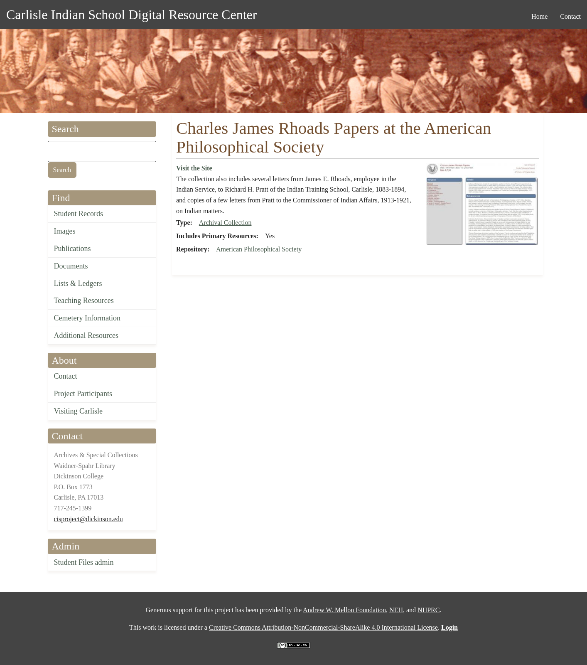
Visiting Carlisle (78, 411)
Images (65, 231)
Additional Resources (86, 335)
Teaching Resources (84, 300)
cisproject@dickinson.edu (88, 518)
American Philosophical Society (259, 249)
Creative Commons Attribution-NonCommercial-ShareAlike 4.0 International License (323, 627)
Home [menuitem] (539, 16)
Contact (65, 376)
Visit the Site (194, 168)
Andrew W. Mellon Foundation (344, 609)
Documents (71, 266)
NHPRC (429, 609)
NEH (396, 609)
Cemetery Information (87, 318)
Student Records (78, 213)
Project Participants (83, 393)
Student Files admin (84, 562)
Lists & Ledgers (78, 283)
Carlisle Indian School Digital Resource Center (131, 14)
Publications (72, 248)
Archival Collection (225, 222)
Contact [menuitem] (570, 16)
